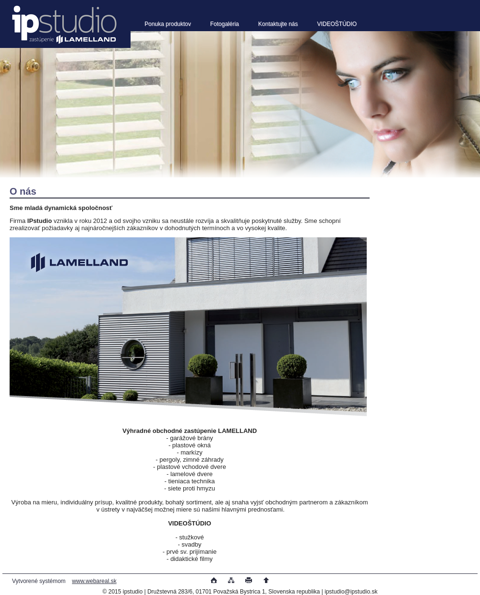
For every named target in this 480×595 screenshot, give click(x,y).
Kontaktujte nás (278, 24)
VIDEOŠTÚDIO (337, 24)
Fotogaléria (224, 24)
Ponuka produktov (167, 24)
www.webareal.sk (94, 581)
